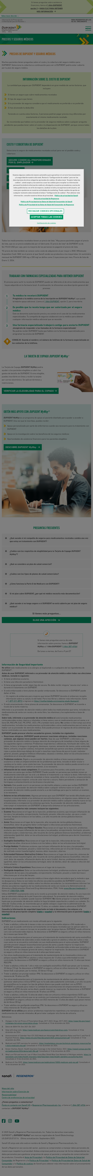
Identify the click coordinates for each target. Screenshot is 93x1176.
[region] (46, 198)
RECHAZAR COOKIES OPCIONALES (45, 211)
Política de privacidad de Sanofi (66, 196)
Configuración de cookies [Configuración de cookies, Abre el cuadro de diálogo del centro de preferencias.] (46, 223)
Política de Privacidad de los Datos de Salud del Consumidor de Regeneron (46, 205)
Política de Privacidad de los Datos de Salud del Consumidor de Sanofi (46, 202)
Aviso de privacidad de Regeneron (46, 199)
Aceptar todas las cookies (46, 217)
